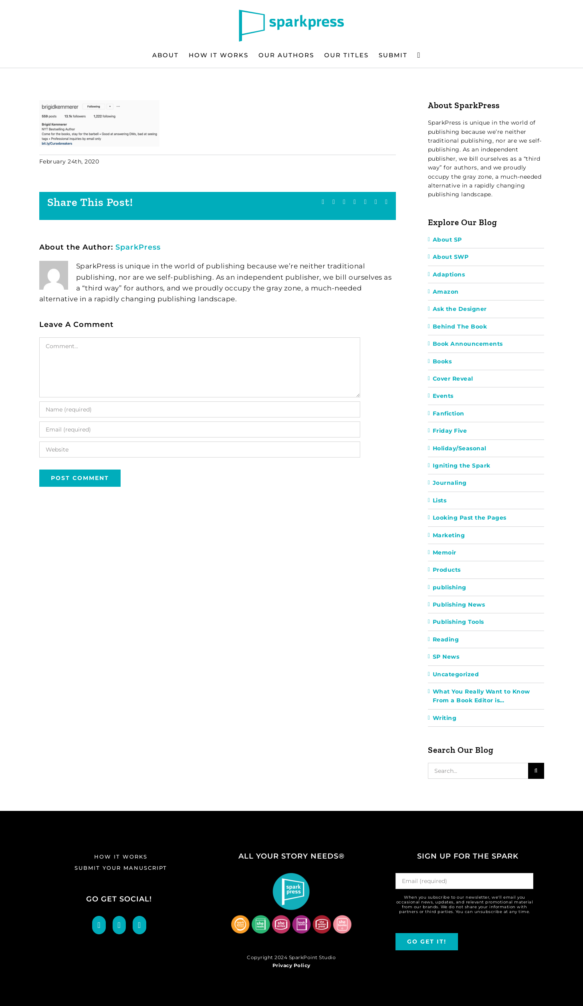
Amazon (446, 291)
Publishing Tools (458, 621)
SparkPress (138, 247)
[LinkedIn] (139, 925)
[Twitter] (119, 925)
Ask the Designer (460, 308)
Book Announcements (468, 343)
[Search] (536, 771)
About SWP (451, 256)
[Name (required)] (199, 409)
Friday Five (450, 430)
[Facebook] (99, 925)
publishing (449, 587)
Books (442, 361)
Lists (440, 500)
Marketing (449, 535)
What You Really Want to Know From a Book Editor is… (481, 696)
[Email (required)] (199, 429)
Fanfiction (448, 413)
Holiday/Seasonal (459, 448)
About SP (447, 239)
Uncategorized (456, 674)
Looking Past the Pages (469, 517)
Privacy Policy (291, 965)
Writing (445, 718)
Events (443, 395)
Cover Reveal (453, 378)
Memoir (444, 552)
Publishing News (459, 604)
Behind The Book (460, 326)
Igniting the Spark (461, 465)
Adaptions (449, 274)
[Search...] (478, 771)
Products (447, 569)
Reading (446, 639)
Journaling (450, 482)
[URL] (199, 450)
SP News (446, 656)
